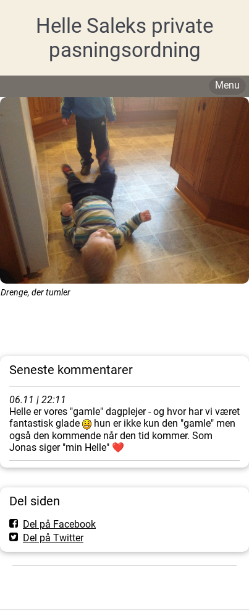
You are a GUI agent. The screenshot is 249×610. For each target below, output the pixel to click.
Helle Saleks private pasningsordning (124, 38)
